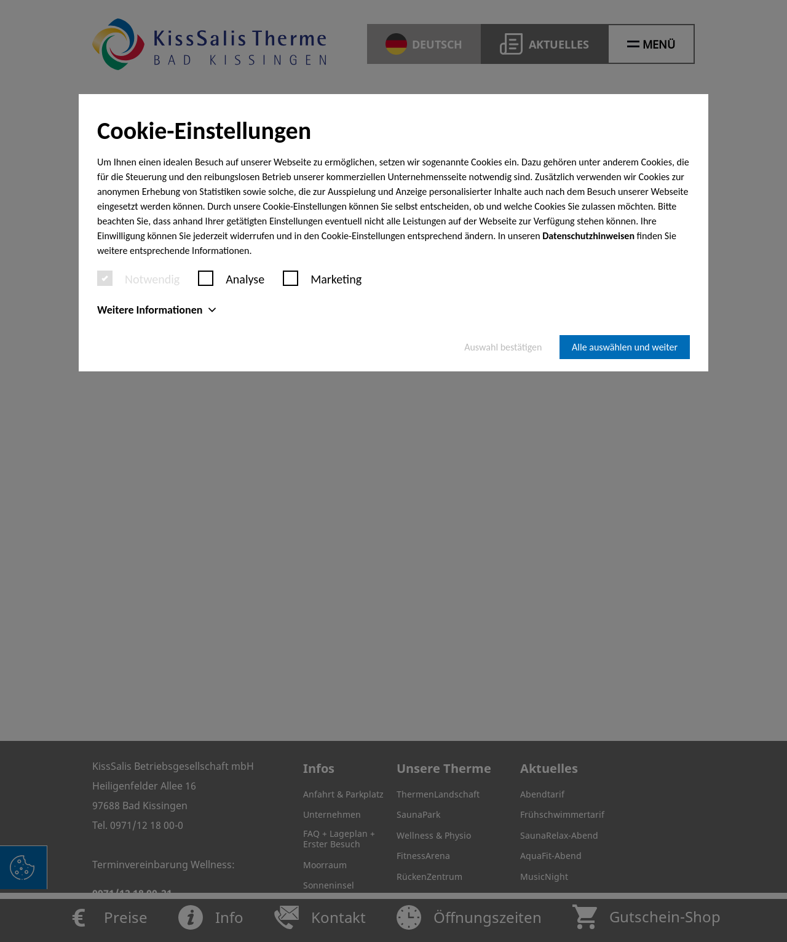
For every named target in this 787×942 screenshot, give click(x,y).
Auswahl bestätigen (503, 347)
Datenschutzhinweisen (588, 236)
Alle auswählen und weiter (625, 347)
